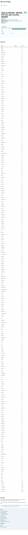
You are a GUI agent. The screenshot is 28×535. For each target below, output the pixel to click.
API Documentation (4, 518)
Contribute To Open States (5, 521)
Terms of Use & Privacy (4, 514)
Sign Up (5, 5)
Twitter (2, 524)
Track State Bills (3, 512)
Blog (1, 525)
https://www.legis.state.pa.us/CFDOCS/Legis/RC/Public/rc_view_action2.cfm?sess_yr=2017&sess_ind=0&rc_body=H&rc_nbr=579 (15, 506)
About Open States (4, 513)
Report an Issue (3, 520)
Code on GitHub (3, 517)
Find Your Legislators (4, 511)
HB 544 (4, 18)
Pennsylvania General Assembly (13, 500)
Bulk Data (2, 519)
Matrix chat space (3, 526)
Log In (2, 5)
